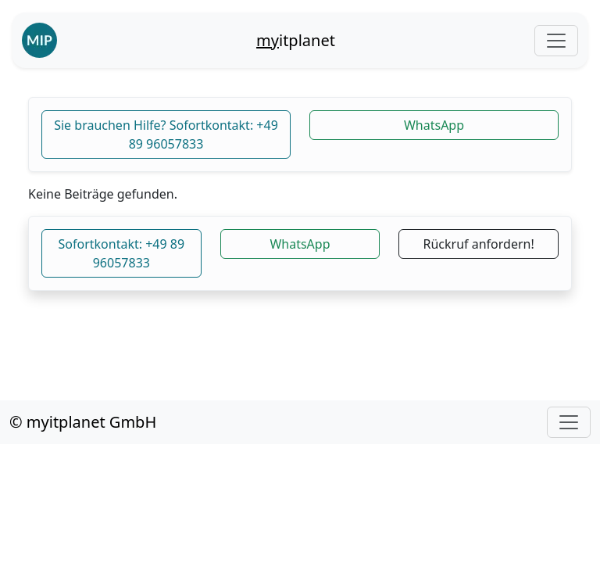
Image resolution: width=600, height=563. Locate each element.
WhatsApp (434, 125)
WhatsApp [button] (300, 244)
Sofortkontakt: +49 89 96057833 (122, 253)
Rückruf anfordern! (478, 244)
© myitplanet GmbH (82, 421)
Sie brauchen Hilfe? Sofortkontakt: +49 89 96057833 (166, 134)
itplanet (295, 40)
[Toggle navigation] (556, 40)
